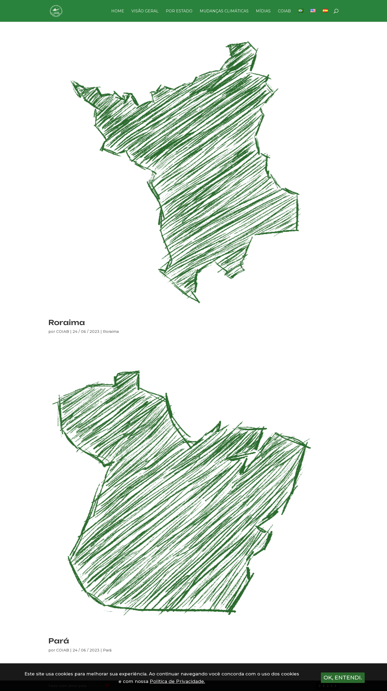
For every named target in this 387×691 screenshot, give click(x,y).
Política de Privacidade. (177, 681)
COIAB (284, 11)
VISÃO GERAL (145, 11)
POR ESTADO (179, 11)
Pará (58, 640)
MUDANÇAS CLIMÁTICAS (224, 11)
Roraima (66, 322)
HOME (117, 11)
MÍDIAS (263, 11)
